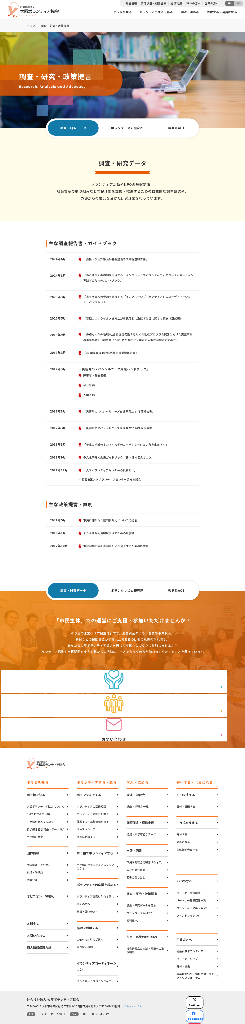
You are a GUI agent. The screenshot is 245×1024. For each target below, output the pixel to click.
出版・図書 (134, 839)
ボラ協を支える (187, 811)
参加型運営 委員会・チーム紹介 (46, 817)
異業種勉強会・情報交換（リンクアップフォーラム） (195, 964)
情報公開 (32, 868)
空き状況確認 (85, 935)
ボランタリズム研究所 (128, 127)
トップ (31, 26)
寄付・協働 (183, 955)
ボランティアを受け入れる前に (95, 885)
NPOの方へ (193, 3)
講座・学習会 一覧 (138, 795)
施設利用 (176, 3)
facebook (205, 998)
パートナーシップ (187, 947)
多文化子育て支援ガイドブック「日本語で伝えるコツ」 (121, 460)
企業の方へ (212, 3)
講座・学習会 (136, 783)
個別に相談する (86, 825)
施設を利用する (87, 916)
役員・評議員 (35, 860)
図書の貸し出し (136, 866)
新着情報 (131, 3)
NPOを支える (185, 783)
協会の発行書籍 (136, 858)
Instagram (205, 1008)
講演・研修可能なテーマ (141, 823)
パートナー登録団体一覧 (191, 889)
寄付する (181, 823)
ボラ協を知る (123, 12)
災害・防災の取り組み (142, 925)
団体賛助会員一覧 (187, 838)
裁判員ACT (177, 127)
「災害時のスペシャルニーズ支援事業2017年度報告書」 (121, 414)
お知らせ (33, 911)
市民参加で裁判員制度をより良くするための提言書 (118, 549)
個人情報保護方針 (39, 936)
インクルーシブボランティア (94, 969)
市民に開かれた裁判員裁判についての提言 (112, 523)
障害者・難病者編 (95, 378)
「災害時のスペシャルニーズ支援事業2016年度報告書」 (121, 431)
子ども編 (89, 387)
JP (229, 3)
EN (238, 3)
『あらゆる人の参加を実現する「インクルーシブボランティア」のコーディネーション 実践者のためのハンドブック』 (137, 278)
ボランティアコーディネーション (96, 954)
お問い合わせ (36, 923)
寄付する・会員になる (222, 12)
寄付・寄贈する (185, 795)
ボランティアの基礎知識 (91, 795)
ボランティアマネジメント (192, 896)
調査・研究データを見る (141, 894)
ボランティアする (89, 783)
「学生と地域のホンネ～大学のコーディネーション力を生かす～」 (128, 447)
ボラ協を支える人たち (40, 810)
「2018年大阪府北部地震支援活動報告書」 (113, 355)
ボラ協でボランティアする (95, 841)
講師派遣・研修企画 (154, 3)
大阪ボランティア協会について (45, 795)
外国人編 (89, 397)
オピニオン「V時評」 (41, 884)
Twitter (204, 988)
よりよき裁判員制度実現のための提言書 (110, 536)
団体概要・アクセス (39, 853)
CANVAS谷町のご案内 (90, 928)
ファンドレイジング (188, 904)
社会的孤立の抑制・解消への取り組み (145, 939)
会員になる (183, 830)
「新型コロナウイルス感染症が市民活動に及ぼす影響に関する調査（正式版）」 (137, 320)
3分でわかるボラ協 (38, 802)
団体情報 (33, 841)
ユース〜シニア (86, 817)
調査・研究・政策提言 (142, 882)
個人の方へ (83, 892)
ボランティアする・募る (156, 12)
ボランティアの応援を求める (96, 873)
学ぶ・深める (190, 12)
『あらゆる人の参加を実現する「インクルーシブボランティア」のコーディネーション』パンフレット (137, 300)
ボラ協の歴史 (35, 825)
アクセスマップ (130, 994)
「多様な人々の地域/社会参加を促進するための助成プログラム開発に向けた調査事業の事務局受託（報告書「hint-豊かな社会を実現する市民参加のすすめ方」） (138, 339)
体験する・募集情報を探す (93, 810)
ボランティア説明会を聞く (93, 802)
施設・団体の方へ (87, 900)
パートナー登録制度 (188, 881)
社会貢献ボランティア (189, 939)
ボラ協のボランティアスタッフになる (95, 855)
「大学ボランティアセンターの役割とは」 (112, 473)
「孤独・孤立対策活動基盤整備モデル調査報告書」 (118, 259)
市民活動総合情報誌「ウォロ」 (145, 850)
